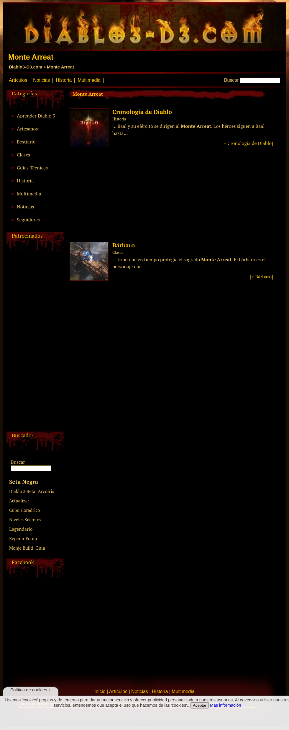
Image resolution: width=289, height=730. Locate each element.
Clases (23, 154)
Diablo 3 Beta (22, 491)
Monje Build (21, 548)
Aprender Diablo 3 (36, 115)
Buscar (231, 80)
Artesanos (27, 128)
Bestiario (26, 141)
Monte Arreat (60, 66)
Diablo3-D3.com (25, 66)
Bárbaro (123, 245)
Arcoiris (46, 491)
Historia (64, 80)
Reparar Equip (23, 538)
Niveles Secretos (25, 519)
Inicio (99, 691)
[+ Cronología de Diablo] (247, 143)
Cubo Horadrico (24, 510)
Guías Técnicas (32, 167)
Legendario (21, 529)
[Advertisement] (34, 343)
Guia (40, 548)
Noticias (41, 80)
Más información (225, 705)
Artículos (18, 80)
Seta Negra (23, 481)
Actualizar (19, 501)
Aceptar (199, 705)
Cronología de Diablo (142, 112)
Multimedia (89, 80)
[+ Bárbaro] (261, 276)
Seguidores (28, 219)
